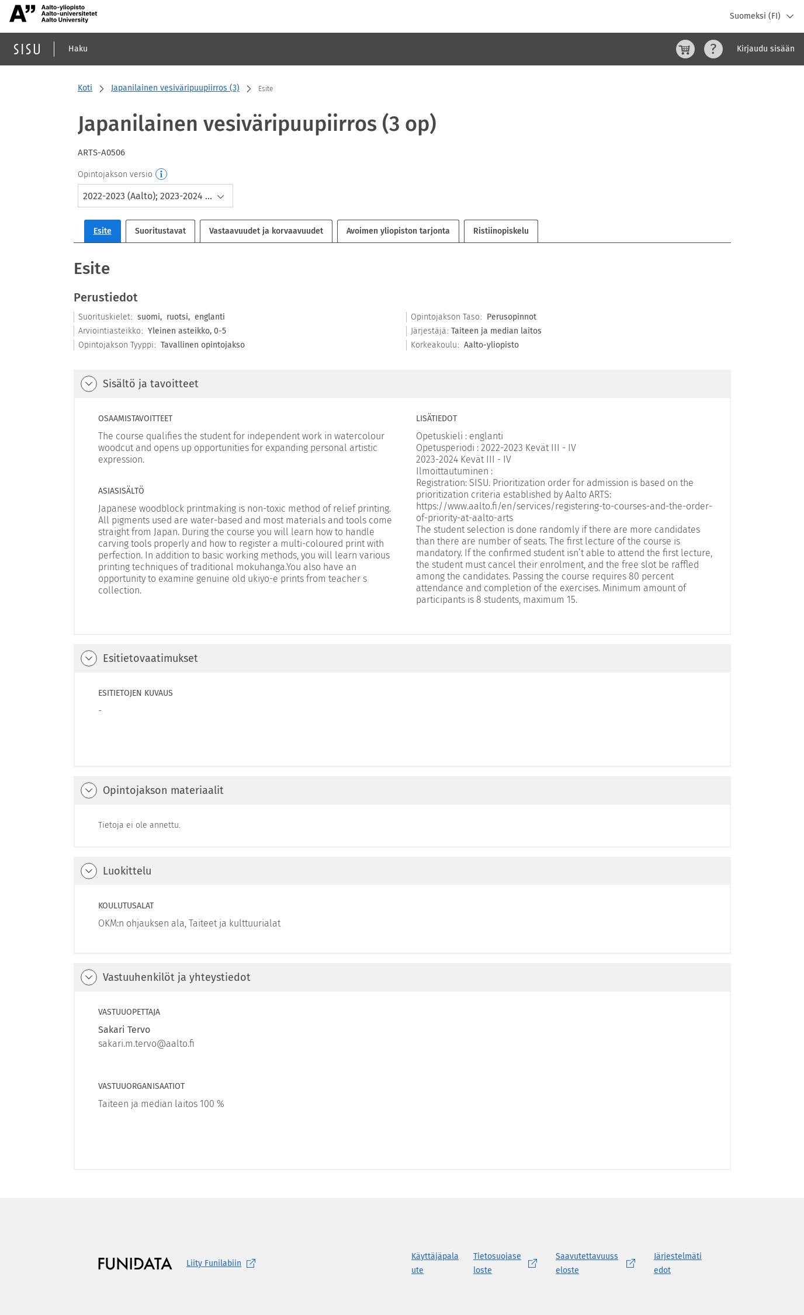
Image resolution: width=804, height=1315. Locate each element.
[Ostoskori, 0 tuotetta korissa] (685, 49)
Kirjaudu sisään (766, 49)
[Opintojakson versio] (162, 174)
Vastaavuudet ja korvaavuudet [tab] (266, 231)
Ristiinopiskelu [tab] (501, 231)
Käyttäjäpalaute (435, 1263)
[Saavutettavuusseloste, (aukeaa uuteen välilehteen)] (598, 1264)
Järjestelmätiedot (678, 1263)
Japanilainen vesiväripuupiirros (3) (175, 88)
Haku (78, 49)
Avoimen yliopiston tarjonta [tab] (398, 231)
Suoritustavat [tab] (160, 231)
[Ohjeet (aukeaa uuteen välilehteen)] (713, 49)
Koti (85, 88)
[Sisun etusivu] (27, 49)
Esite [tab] (102, 231)
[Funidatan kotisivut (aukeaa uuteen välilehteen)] (135, 1264)
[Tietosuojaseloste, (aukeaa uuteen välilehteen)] (507, 1264)
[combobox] (155, 195)
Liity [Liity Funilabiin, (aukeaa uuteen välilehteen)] (223, 1264)
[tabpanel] (402, 713)
